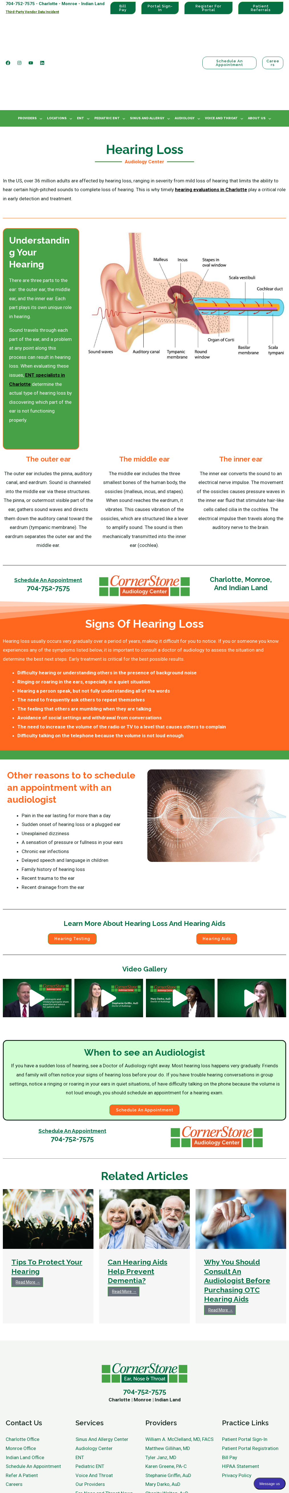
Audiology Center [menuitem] (94, 1394)
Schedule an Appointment (228, 35)
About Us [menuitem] (257, 62)
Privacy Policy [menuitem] (236, 1421)
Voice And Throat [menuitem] (221, 62)
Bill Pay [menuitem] (229, 1403)
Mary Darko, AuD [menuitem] (162, 1430)
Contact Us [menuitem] (24, 1369)
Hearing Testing (72, 883)
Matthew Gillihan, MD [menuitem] (167, 1394)
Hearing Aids (217, 883)
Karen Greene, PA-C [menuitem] (166, 1412)
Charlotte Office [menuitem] (22, 1385)
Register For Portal (208, 8)
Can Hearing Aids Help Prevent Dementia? (137, 1217)
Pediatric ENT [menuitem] (107, 62)
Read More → (28, 1228)
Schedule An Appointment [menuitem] (33, 1412)
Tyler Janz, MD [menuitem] (160, 1403)
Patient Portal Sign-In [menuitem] (244, 1385)
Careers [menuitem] (14, 1430)
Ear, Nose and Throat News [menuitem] (104, 1439)
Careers (272, 35)
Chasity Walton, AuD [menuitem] (166, 1439)
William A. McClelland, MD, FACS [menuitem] (179, 1385)
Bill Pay (123, 8)
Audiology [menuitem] (185, 62)
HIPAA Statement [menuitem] (240, 1412)
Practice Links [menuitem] (245, 1369)
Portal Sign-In (160, 8)
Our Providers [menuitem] (90, 1430)
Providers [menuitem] (27, 62)
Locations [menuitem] (57, 62)
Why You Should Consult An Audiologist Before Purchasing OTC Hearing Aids (237, 1226)
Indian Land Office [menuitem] (25, 1403)
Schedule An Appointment (48, 524)
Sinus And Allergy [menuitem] (147, 62)
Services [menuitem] (89, 1369)
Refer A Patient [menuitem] (22, 1421)
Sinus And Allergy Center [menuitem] (102, 1385)
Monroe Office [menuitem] (21, 1394)
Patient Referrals (261, 8)
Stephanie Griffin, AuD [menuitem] (168, 1421)
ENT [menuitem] (80, 62)
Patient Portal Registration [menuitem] (250, 1394)
